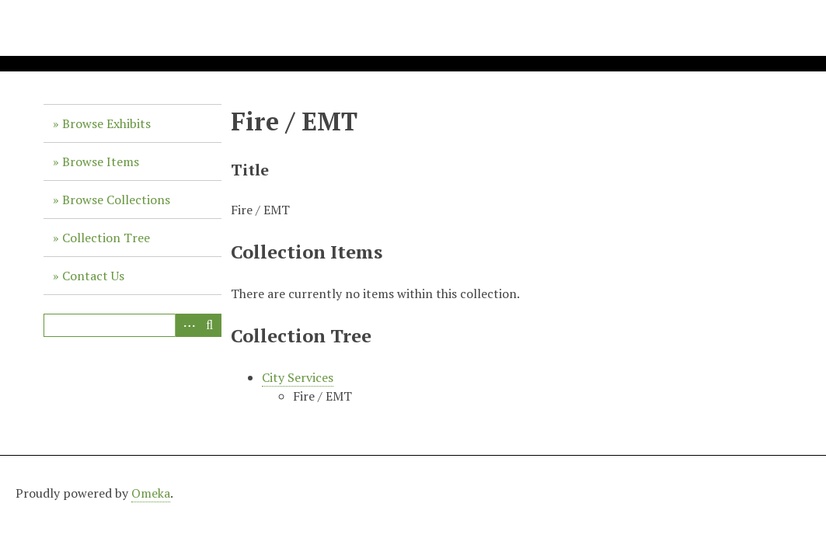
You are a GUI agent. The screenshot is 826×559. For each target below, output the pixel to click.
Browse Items (100, 161)
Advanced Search (186, 325)
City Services (297, 377)
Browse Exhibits (106, 123)
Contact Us (93, 275)
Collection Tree (106, 237)
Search (209, 325)
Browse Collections (116, 199)
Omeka (150, 493)
